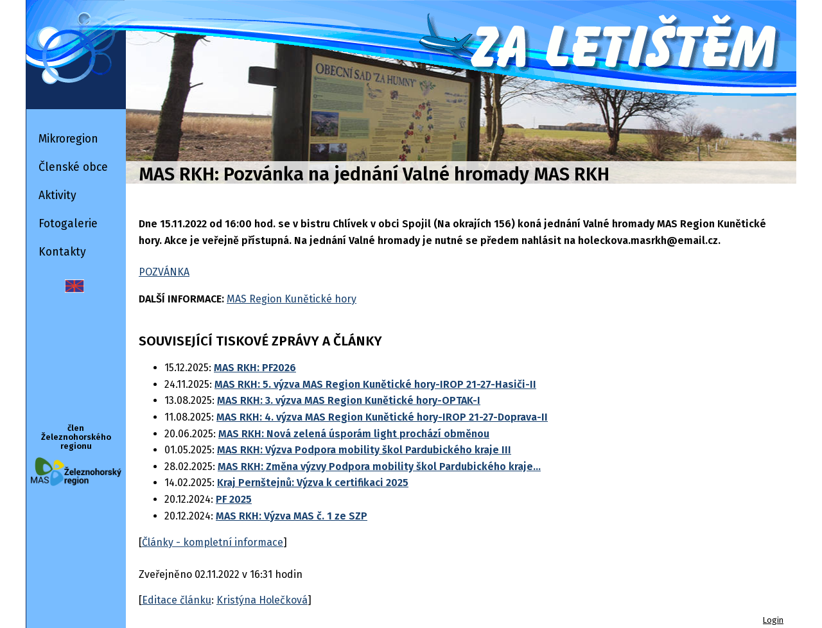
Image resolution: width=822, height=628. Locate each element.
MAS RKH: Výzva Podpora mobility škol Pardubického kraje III (364, 450)
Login (773, 620)
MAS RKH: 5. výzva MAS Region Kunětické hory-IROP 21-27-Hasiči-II (375, 384)
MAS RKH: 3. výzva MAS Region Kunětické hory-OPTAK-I (348, 400)
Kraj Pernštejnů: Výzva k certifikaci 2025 (312, 482)
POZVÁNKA (164, 272)
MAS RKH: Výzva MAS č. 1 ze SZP (291, 516)
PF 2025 (234, 499)
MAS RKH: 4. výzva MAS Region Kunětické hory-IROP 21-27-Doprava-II (382, 417)
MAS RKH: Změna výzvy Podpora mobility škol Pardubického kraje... (379, 466)
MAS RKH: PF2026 (255, 368)
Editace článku (176, 600)
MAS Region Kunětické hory (291, 299)
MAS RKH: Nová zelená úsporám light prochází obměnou (353, 434)
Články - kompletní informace (212, 542)
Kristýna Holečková (262, 600)
